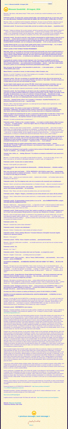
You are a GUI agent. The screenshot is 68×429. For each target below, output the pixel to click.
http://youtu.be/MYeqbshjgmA (12, 394)
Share (30, 425)
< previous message (26, 416)
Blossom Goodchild (15, 403)
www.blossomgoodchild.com (11, 312)
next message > (43, 416)
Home (6, 4)
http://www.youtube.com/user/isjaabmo (47, 397)
